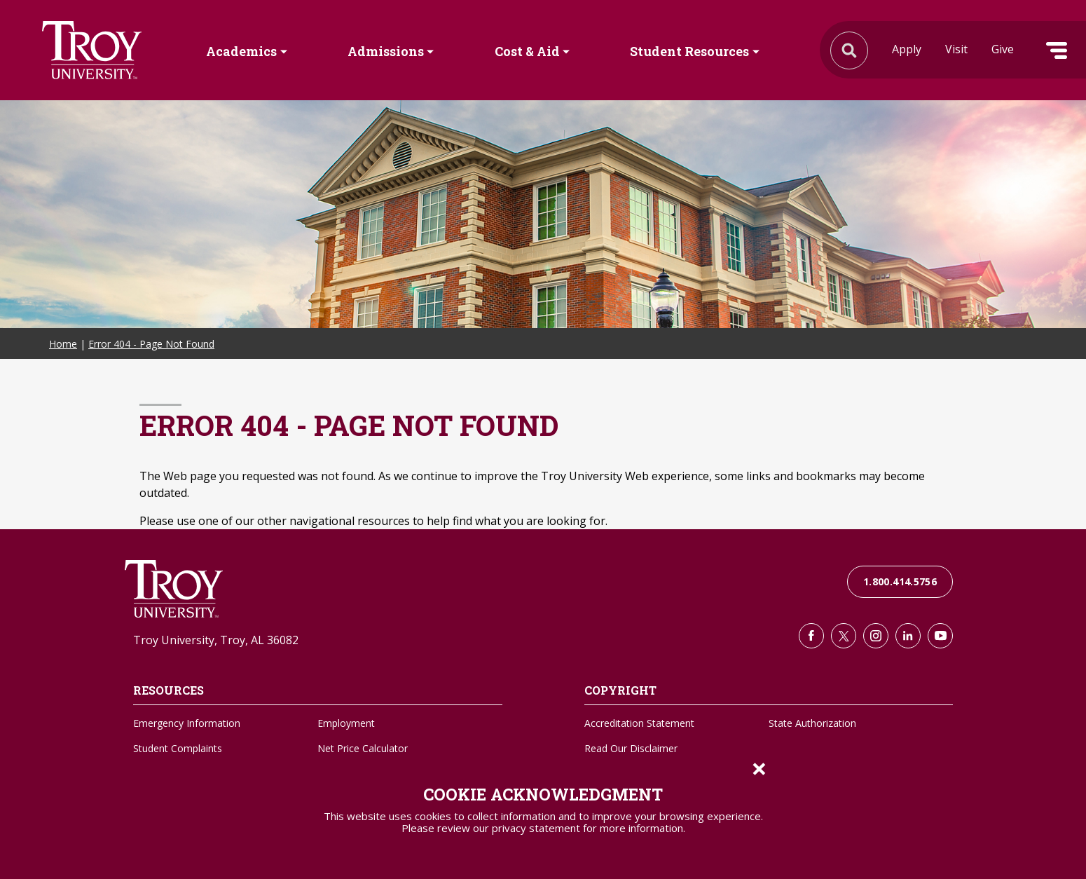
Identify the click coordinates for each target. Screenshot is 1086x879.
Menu (1056, 50)
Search (92, 50)
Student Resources (689, 51)
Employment (346, 723)
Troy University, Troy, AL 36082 (215, 640)
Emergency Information (186, 723)
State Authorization (812, 723)
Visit (956, 49)
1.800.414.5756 (900, 581)
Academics (241, 51)
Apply (906, 49)
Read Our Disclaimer (631, 748)
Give (1002, 49)
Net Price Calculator (362, 748)
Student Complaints (177, 748)
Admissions (386, 51)
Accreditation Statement (639, 723)
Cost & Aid (527, 51)
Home (63, 343)
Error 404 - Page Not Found (151, 343)
